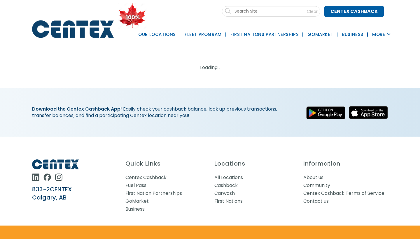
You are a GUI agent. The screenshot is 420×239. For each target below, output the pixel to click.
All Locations (228, 177)
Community (316, 185)
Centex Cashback (354, 11)
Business (135, 209)
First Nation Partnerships (153, 193)
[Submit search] (274, 11)
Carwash (224, 193)
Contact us (316, 201)
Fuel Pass (135, 185)
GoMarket (137, 201)
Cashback (226, 185)
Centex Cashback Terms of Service (343, 193)
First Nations (228, 201)
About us (313, 177)
